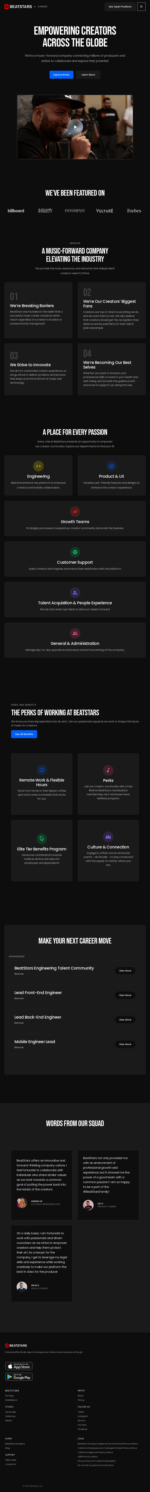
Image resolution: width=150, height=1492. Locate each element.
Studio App (10, 1412)
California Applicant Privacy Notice (95, 1452)
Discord (81, 1420)
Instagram (83, 1416)
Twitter (81, 1412)
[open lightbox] (75, 127)
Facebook (82, 1429)
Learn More (88, 74)
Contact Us (10, 1464)
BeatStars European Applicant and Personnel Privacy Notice (108, 1443)
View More (125, 970)
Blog (7, 1448)
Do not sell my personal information (96, 1465)
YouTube (82, 1424)
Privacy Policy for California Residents (97, 1461)
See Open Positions (120, 6)
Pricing (81, 1400)
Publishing (10, 1416)
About (80, 1395)
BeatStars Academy (15, 1443)
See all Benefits (24, 734)
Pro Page (9, 1395)
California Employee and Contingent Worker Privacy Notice (107, 1448)
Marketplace (11, 1400)
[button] (141, 6)
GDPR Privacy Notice (88, 1456)
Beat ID (8, 1420)
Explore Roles (61, 74)
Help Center (10, 1460)
